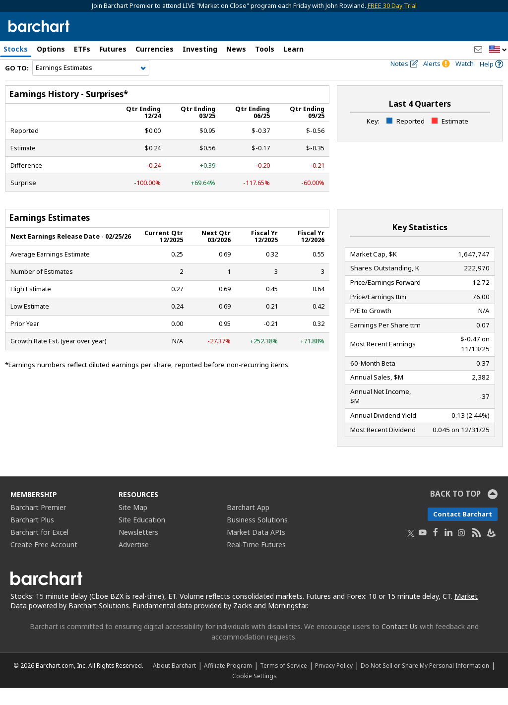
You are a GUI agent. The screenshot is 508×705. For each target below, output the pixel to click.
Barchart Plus (32, 537)
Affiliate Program (228, 682)
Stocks (15, 49)
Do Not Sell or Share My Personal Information (425, 682)
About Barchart (174, 682)
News (236, 49)
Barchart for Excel (39, 549)
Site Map (133, 524)
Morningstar (287, 623)
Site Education (142, 537)
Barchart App (248, 524)
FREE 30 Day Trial (392, 5)
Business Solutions (257, 537)
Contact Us (399, 643)
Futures (113, 49)
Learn (293, 49)
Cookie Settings (254, 693)
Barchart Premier (38, 524)
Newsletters (138, 549)
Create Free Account (43, 562)
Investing (200, 49)
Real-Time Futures (256, 562)
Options (51, 49)
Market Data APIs (256, 549)
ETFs (82, 49)
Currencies (154, 49)
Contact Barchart (462, 531)
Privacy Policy (334, 682)
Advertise (134, 562)
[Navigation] (90, 85)
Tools (264, 49)
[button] (498, 50)
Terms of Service (283, 682)
